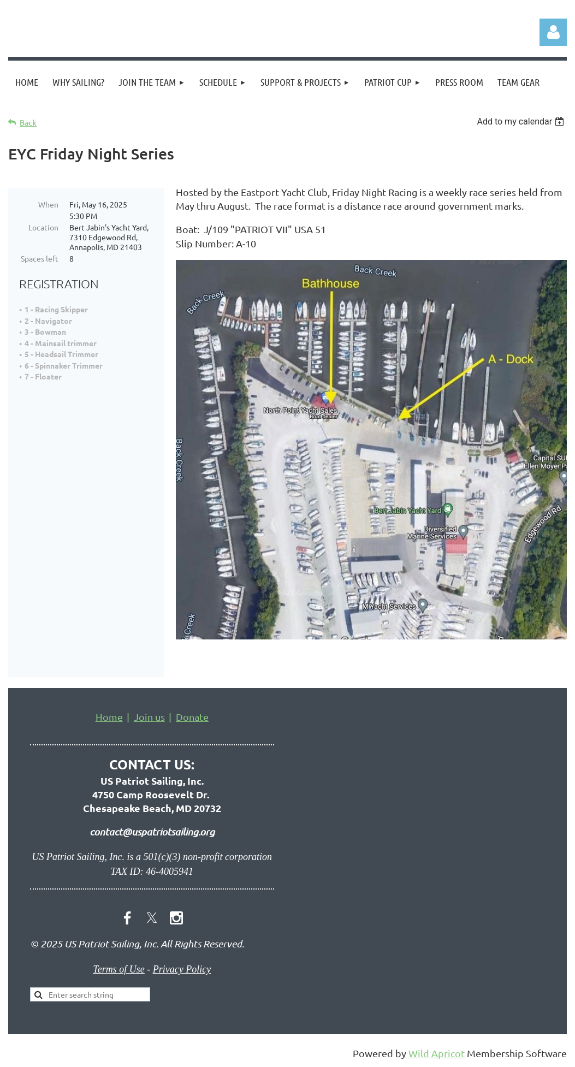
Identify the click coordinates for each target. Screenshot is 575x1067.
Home (109, 716)
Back (28, 122)
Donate (192, 716)
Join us (149, 716)
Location (43, 227)
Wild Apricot (436, 1053)
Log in (553, 32)
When (48, 204)
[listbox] (522, 121)
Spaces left (39, 258)
